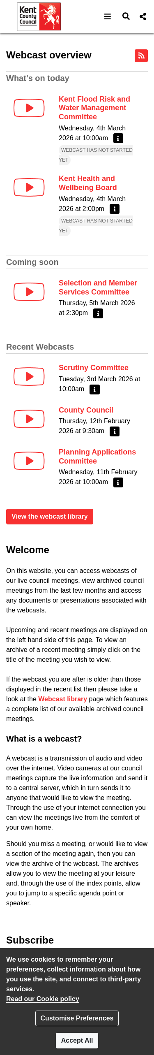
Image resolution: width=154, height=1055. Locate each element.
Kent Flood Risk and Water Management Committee (94, 108)
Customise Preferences (77, 1018)
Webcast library (62, 699)
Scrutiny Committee (94, 368)
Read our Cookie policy (42, 998)
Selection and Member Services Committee (98, 287)
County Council (86, 410)
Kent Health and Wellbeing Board (88, 183)
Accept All (77, 1040)
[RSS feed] (141, 55)
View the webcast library (49, 516)
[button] (108, 16)
